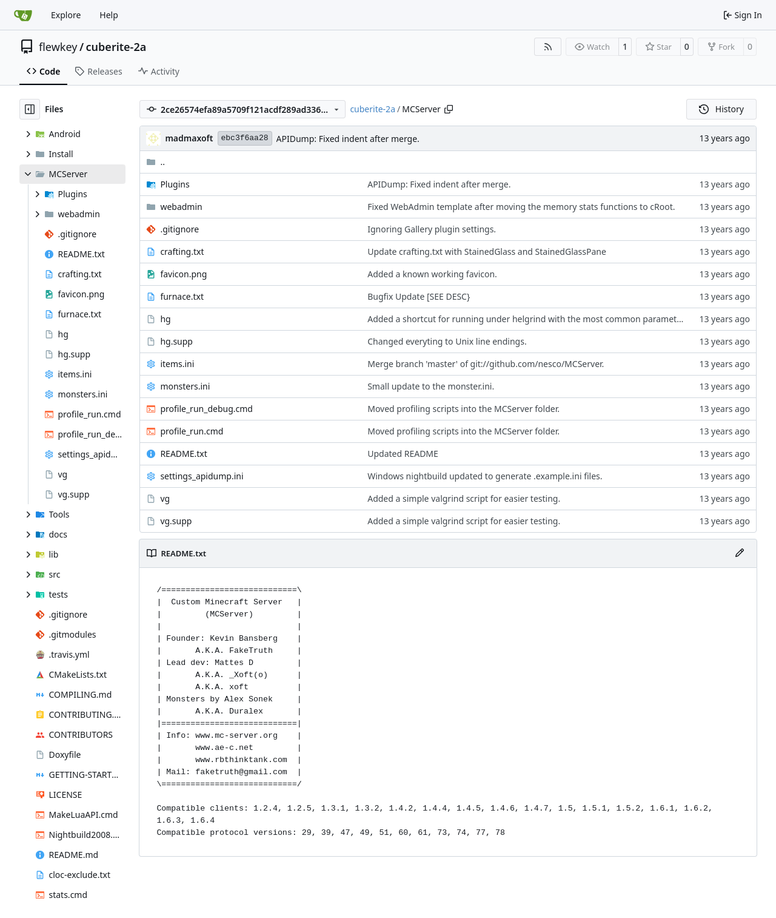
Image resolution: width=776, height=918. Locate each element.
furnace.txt (182, 296)
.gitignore (179, 229)
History (721, 109)
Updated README (402, 453)
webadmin (181, 206)
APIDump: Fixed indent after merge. (348, 138)
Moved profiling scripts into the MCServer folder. (463, 408)
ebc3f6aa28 (245, 138)
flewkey (58, 47)
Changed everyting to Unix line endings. (447, 341)
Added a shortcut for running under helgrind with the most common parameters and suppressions (564, 319)
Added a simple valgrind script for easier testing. (463, 498)
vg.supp (176, 521)
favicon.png (183, 274)
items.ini (177, 364)
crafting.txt (182, 251)
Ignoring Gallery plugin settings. (431, 229)
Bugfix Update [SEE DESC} (418, 296)
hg (165, 319)
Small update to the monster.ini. (430, 386)
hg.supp (176, 341)
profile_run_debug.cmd (206, 408)
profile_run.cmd (191, 431)
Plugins (174, 184)
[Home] (23, 15)
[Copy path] (448, 109)
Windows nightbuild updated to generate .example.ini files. (484, 476)
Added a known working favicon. (432, 274)
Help (108, 15)
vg (165, 498)
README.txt (183, 453)
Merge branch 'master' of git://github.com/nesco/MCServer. (485, 364)
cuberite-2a (116, 47)
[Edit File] (739, 553)
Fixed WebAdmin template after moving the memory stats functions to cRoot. (521, 206)
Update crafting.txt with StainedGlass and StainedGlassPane (486, 251)
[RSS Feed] (548, 47)
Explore (66, 15)
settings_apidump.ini (201, 476)
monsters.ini (185, 386)
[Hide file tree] (29, 109)
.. (155, 161)
